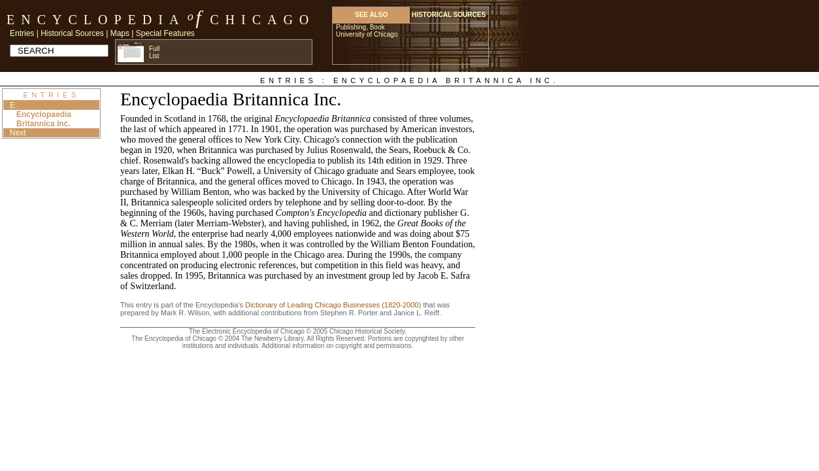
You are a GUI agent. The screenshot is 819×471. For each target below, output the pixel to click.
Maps (119, 33)
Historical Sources (72, 33)
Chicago (262, 19)
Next (18, 132)
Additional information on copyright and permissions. (337, 345)
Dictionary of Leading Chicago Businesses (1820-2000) (333, 305)
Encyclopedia (96, 19)
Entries (22, 33)
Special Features (165, 33)
